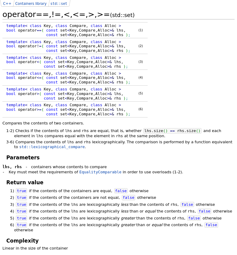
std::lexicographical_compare (52, 146)
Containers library (30, 4)
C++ (7, 4)
